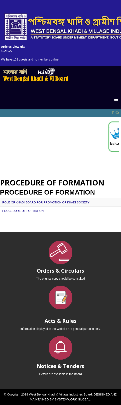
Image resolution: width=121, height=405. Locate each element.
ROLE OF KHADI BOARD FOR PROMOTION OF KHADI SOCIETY (46, 202)
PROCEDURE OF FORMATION (23, 211)
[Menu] (116, 101)
